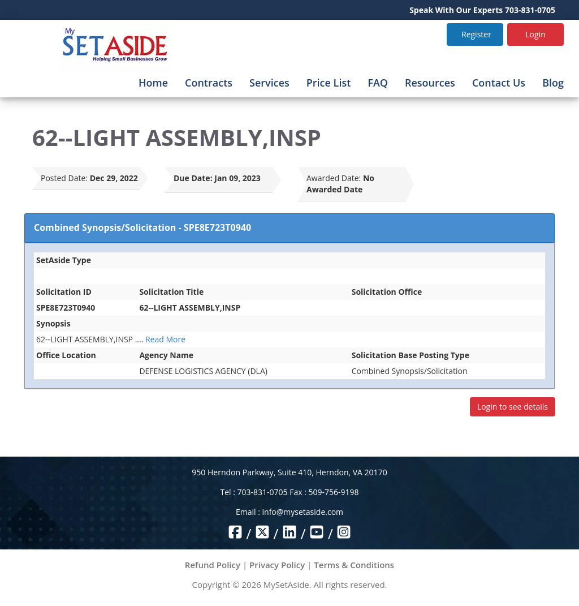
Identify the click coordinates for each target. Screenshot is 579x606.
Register (476, 34)
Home (153, 82)
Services (269, 82)
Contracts (208, 82)
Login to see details (512, 406)
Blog (553, 82)
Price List (328, 82)
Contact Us (498, 82)
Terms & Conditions (354, 564)
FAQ (378, 82)
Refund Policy (212, 564)
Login (535, 34)
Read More (165, 339)
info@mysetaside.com (302, 511)
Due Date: (193, 178)
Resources (430, 82)
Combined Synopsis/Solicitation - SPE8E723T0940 (142, 227)
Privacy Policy (277, 564)
